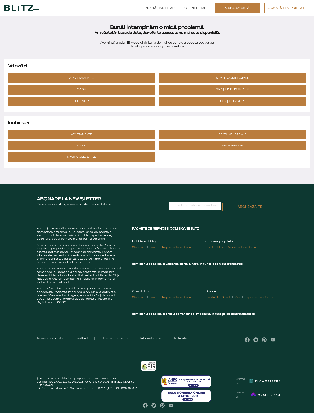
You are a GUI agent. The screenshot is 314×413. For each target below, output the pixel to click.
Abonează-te (250, 209)
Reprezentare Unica (176, 249)
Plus (220, 249)
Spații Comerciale (232, 80)
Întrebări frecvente (114, 340)
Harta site (180, 340)
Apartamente (81, 80)
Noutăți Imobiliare (160, 9)
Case (81, 91)
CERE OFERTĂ (237, 9)
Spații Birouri (232, 103)
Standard (139, 249)
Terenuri (81, 103)
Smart (154, 249)
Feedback (82, 340)
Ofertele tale (195, 9)
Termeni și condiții (50, 340)
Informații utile (150, 340)
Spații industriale (232, 91)
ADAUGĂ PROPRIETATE (287, 9)
